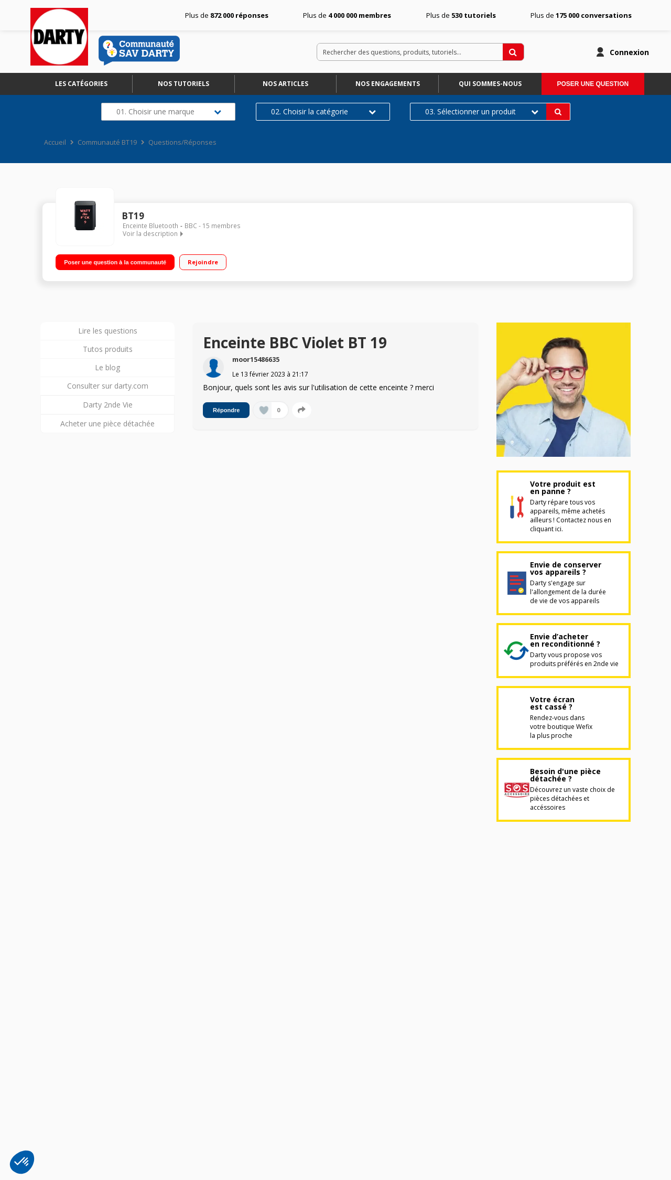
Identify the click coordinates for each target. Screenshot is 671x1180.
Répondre (226, 410)
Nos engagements (387, 83)
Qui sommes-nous (490, 83)
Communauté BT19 (107, 142)
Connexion (629, 52)
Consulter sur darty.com (107, 386)
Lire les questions (107, 331)
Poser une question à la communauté (115, 262)
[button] (22, 1162)
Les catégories (81, 83)
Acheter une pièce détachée (107, 423)
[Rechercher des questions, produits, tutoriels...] (513, 52)
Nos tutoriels (183, 83)
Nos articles (285, 83)
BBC (191, 226)
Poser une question (593, 84)
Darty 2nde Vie (108, 405)
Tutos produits (108, 349)
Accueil (55, 142)
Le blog (107, 367)
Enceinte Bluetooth (150, 226)
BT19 (133, 216)
